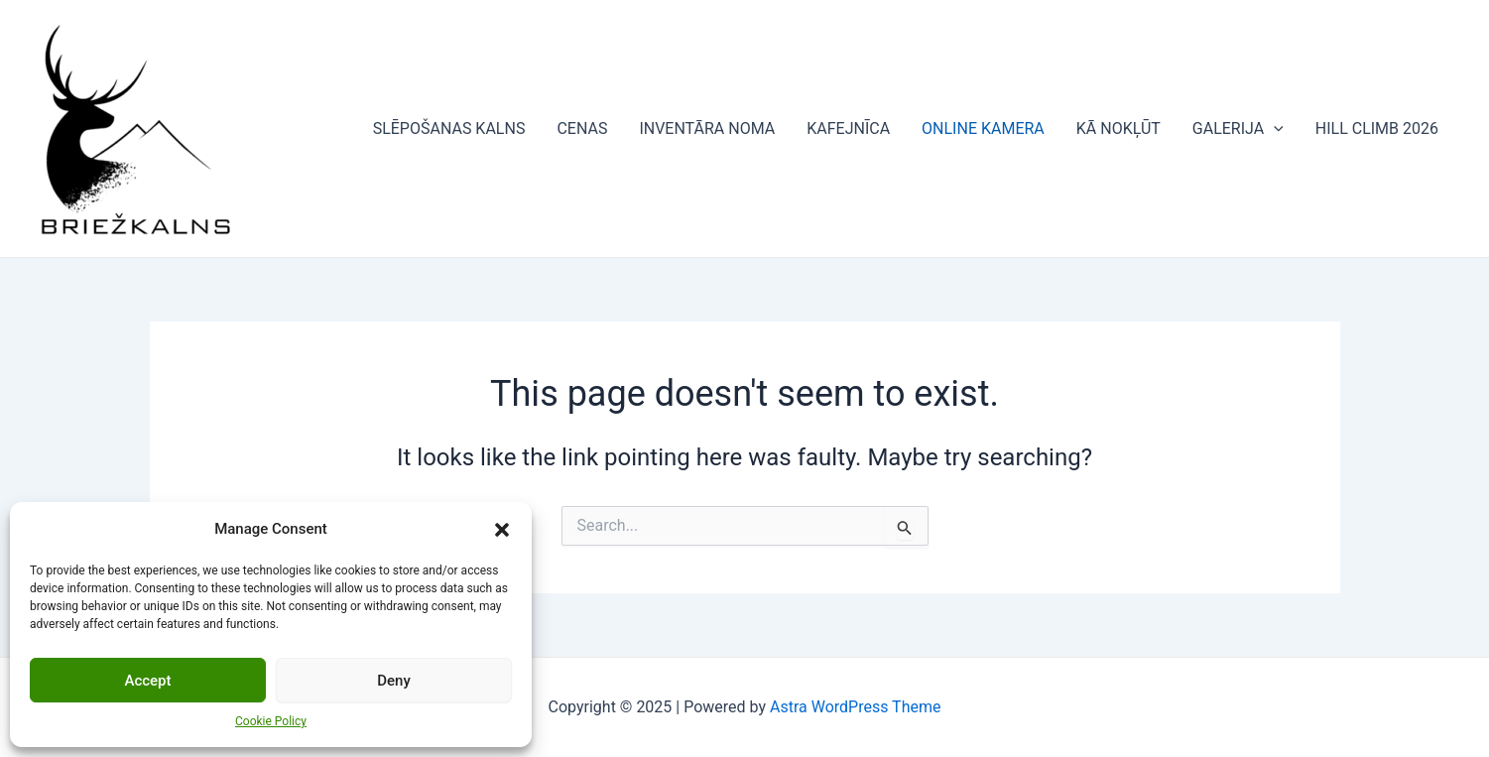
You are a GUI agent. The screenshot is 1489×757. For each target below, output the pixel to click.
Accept (147, 681)
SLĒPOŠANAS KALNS (449, 128)
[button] (502, 530)
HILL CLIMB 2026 (1376, 128)
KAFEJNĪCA (848, 128)
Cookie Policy (271, 721)
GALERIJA (1238, 129)
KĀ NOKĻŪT (1118, 128)
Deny (394, 681)
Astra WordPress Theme (855, 706)
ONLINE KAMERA (983, 128)
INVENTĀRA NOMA (707, 128)
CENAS (582, 128)
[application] (1274, 129)
